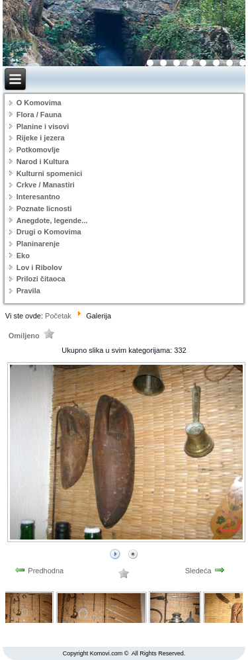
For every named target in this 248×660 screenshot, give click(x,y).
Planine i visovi (43, 126)
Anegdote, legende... (52, 220)
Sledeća (198, 571)
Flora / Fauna (39, 114)
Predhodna (45, 571)
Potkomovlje (38, 150)
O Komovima (39, 103)
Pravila (28, 291)
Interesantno (38, 197)
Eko (23, 255)
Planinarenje (38, 244)
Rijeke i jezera (41, 138)
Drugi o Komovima (49, 232)
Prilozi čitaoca (41, 279)
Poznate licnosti (44, 208)
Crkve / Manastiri (46, 185)
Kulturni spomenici (50, 173)
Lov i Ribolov (39, 267)
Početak (58, 316)
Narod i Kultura (43, 161)
